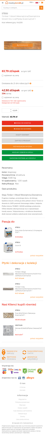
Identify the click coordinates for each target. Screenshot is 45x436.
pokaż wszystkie (36, 255)
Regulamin (23, 399)
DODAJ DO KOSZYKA (22, 123)
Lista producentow (22, 419)
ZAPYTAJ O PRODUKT (22, 141)
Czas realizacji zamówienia (22, 411)
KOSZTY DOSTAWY (22, 135)
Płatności (22, 405)
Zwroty (22, 416)
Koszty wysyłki (22, 408)
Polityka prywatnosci (22, 402)
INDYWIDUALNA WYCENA (22, 146)
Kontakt (22, 390)
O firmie (22, 387)
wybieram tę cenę (10, 75)
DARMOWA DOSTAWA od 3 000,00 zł (22, 158)
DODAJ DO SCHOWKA (22, 129)
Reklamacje (22, 414)
